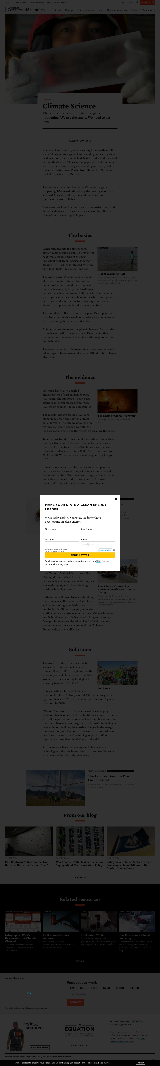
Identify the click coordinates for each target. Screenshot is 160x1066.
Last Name (98, 532)
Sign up (53, 551)
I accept (140, 1063)
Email (98, 542)
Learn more (103, 1063)
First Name (62, 532)
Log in (47, 551)
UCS (98, 561)
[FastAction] (105, 550)
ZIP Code (62, 542)
